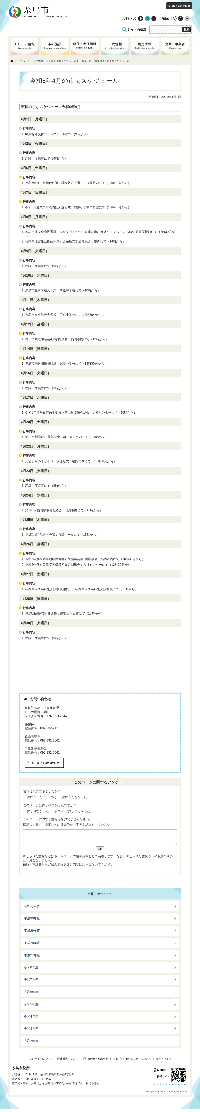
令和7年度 (31, 982)
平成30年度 (32, 921)
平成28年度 (32, 946)
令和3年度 (31, 1031)
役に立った (35, 797)
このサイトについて (40, 1061)
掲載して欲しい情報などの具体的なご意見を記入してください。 (68, 824)
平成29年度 (32, 933)
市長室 (49, 61)
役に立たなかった (74, 797)
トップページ (22, 61)
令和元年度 (32, 909)
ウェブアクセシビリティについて (132, 1061)
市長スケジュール (66, 61)
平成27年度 (32, 958)
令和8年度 (31, 970)
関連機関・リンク (67, 1061)
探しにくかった (79, 811)
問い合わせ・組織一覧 (95, 1061)
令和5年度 (31, 1007)
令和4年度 (31, 1019)
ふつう (52, 797)
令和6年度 (31, 995)
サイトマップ (163, 1061)
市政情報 (38, 61)
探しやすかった (38, 811)
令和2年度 (31, 1043)
